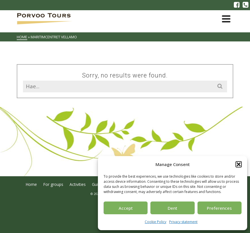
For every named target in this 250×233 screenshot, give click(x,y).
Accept (126, 208)
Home (31, 184)
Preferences (219, 208)
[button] (238, 164)
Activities (78, 184)
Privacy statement (183, 221)
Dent (172, 208)
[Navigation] (226, 18)
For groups (53, 184)
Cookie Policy (155, 221)
